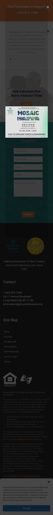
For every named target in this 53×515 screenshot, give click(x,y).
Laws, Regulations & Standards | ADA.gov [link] (22, 476)
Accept (26, 508)
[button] (48, 482)
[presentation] (30, 207)
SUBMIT (28, 214)
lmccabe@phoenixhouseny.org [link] (27, 439)
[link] (26, 14)
